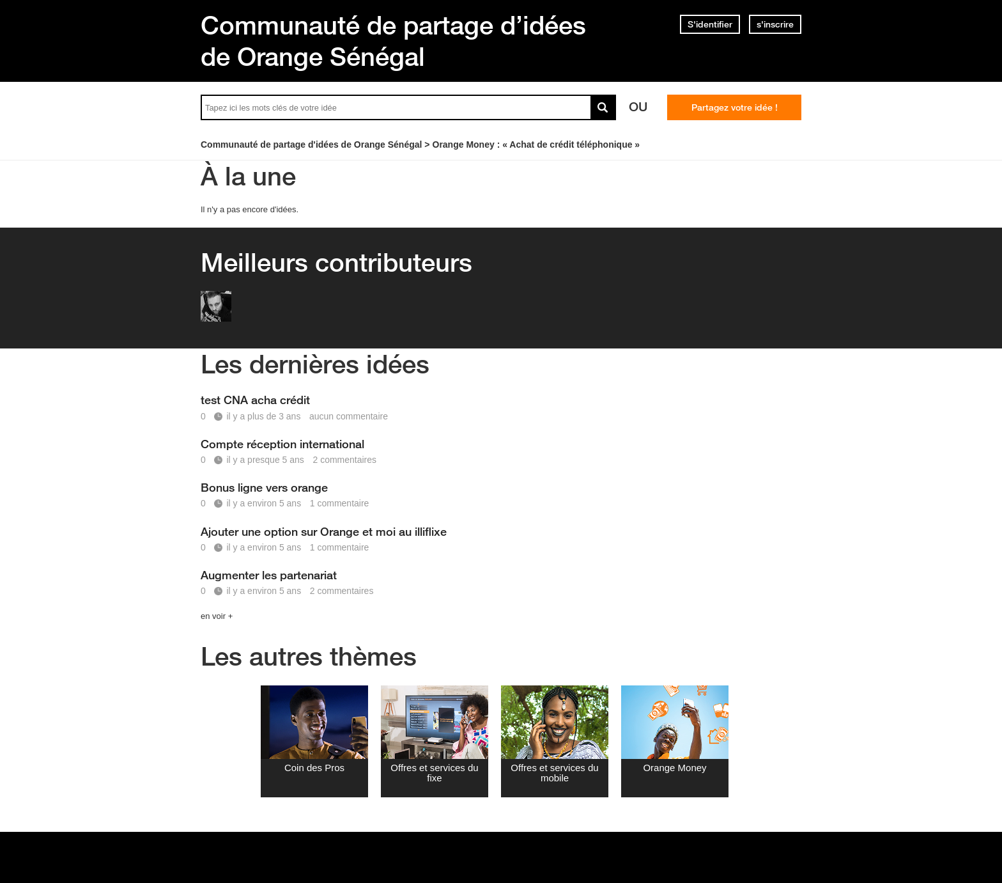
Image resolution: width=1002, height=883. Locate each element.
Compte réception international (282, 444)
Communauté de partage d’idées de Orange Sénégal (393, 40)
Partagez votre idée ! (734, 107)
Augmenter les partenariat (269, 575)
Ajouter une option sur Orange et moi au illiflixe (324, 531)
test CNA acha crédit (255, 400)
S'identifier (710, 24)
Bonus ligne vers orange (264, 487)
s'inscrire (775, 24)
